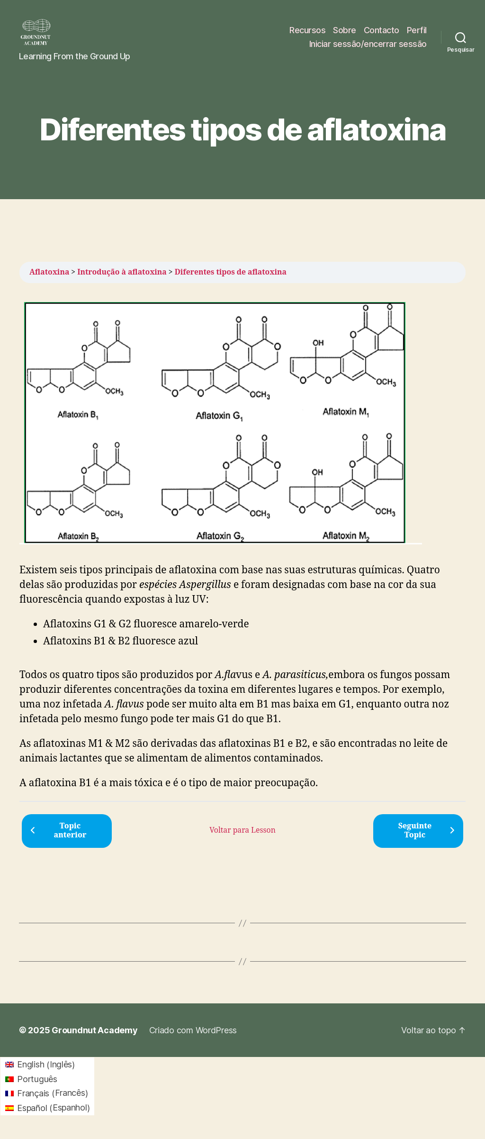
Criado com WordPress (193, 1040)
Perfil (417, 35)
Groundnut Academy (94, 1040)
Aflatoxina (49, 281)
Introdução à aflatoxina (122, 281)
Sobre (344, 35)
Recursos (307, 35)
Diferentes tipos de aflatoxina (231, 281)
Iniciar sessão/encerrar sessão (368, 49)
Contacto (381, 35)
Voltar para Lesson (242, 840)
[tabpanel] (242, 556)
